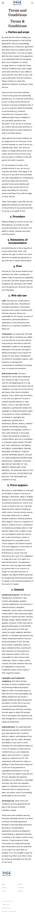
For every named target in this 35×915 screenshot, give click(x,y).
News (3, 884)
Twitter (20, 891)
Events (4, 887)
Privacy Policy (8, 901)
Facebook (21, 887)
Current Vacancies (9, 911)
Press (4, 891)
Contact (20, 884)
